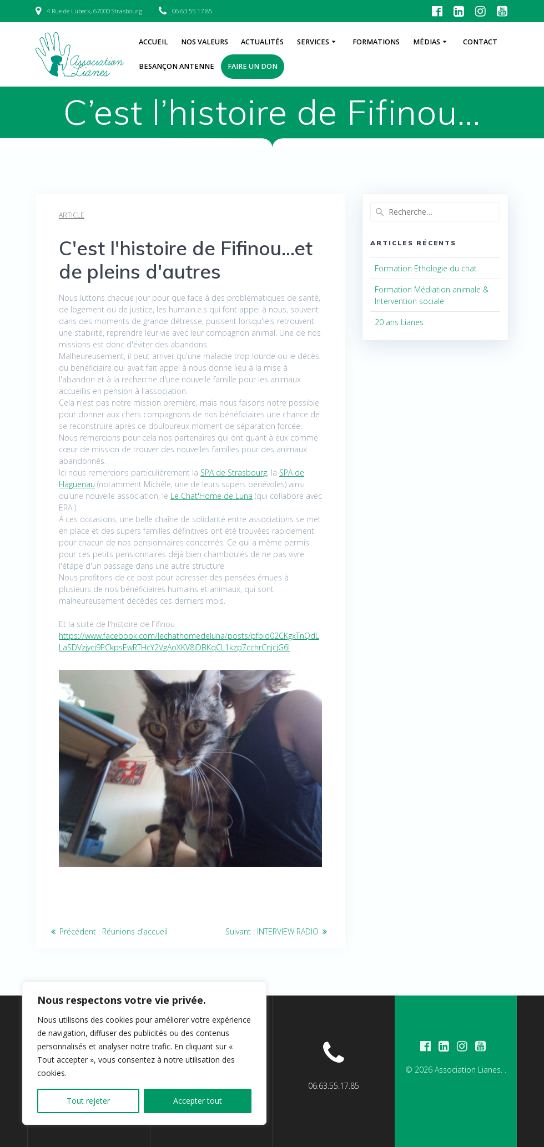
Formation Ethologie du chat (426, 268)
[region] (144, 1053)
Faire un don (253, 66)
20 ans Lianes (399, 322)
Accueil (153, 42)
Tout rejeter (88, 1100)
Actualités (262, 42)
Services (313, 42)
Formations (376, 42)
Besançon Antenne (176, 66)
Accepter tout (197, 1100)
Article (71, 215)
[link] (233, 472)
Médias (426, 42)
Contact (480, 42)
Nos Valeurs (204, 42)
